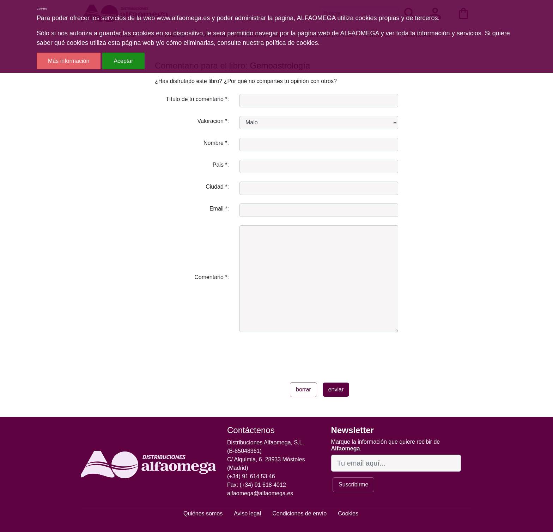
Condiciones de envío (299, 513)
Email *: (219, 209)
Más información (68, 61)
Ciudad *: (217, 187)
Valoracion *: (213, 121)
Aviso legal (247, 513)
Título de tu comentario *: (197, 99)
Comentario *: (211, 277)
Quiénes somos (203, 513)
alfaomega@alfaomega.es (260, 493)
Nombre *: (216, 143)
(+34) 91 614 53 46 (251, 476)
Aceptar (123, 61)
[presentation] (293, 354)
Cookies (348, 513)
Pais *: (221, 165)
